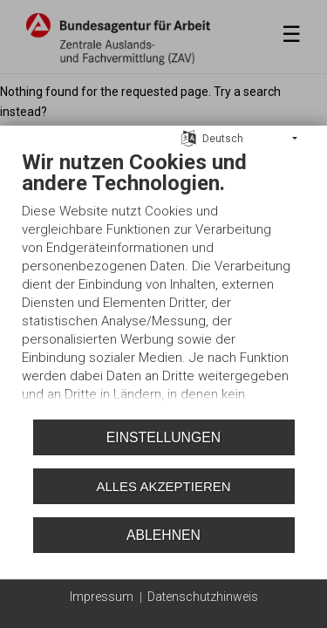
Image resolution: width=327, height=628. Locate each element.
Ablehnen (163, 535)
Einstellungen (163, 437)
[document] (163, 281)
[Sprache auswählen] (189, 138)
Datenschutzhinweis (202, 597)
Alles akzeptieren (163, 486)
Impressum (101, 597)
